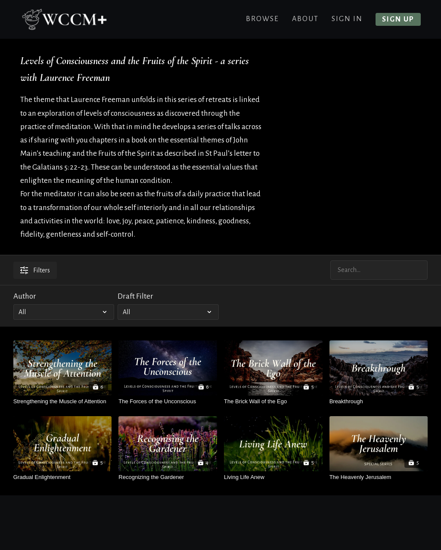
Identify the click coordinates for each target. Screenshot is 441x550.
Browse (262, 19)
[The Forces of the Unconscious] (167, 401)
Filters (35, 270)
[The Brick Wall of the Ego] (273, 401)
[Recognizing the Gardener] (167, 477)
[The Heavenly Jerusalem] (378, 477)
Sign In (347, 19)
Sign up (398, 19)
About (305, 19)
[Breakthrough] (378, 401)
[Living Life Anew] (273, 477)
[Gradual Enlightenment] (62, 477)
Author (24, 296)
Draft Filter (135, 296)
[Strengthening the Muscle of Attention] (62, 401)
